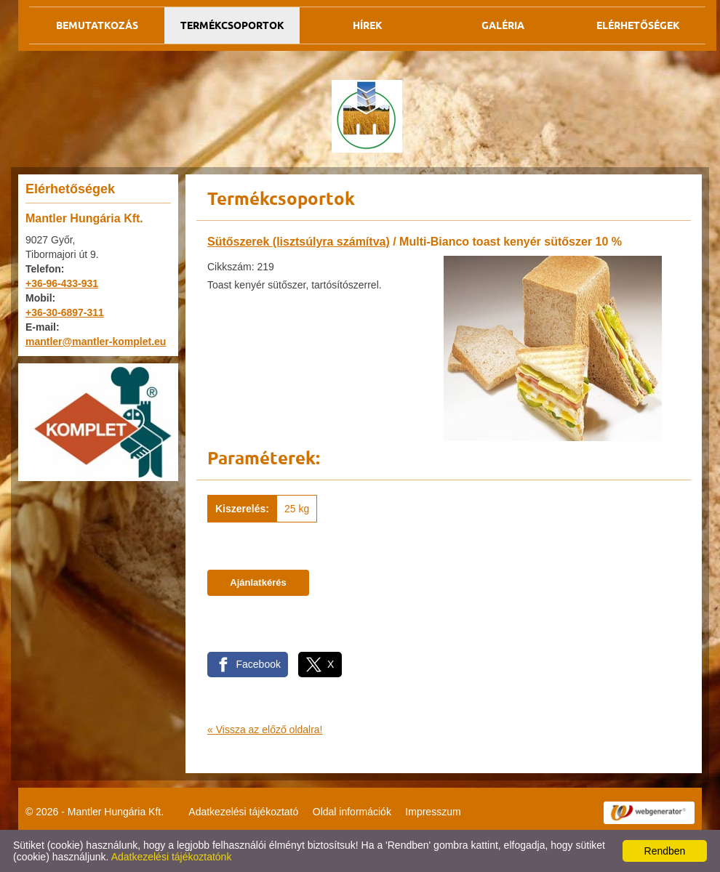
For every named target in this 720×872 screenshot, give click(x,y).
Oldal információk (352, 812)
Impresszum (432, 812)
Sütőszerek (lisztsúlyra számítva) (298, 241)
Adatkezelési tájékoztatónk (171, 857)
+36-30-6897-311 (64, 312)
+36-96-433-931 (61, 283)
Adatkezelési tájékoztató (243, 812)
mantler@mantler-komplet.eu (95, 341)
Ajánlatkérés (258, 582)
